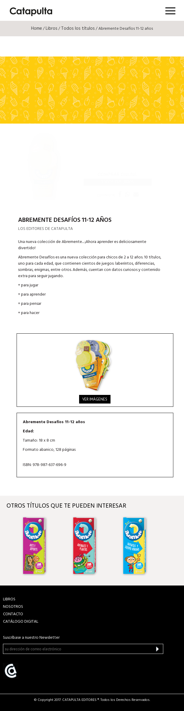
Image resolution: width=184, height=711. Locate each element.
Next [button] (172, 546)
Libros (51, 28)
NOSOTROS (13, 606)
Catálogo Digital (20, 621)
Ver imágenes (94, 399)
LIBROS (9, 599)
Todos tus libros (117, 181)
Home (36, 28)
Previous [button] (11, 546)
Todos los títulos (78, 28)
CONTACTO (13, 614)
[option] (42, 545)
